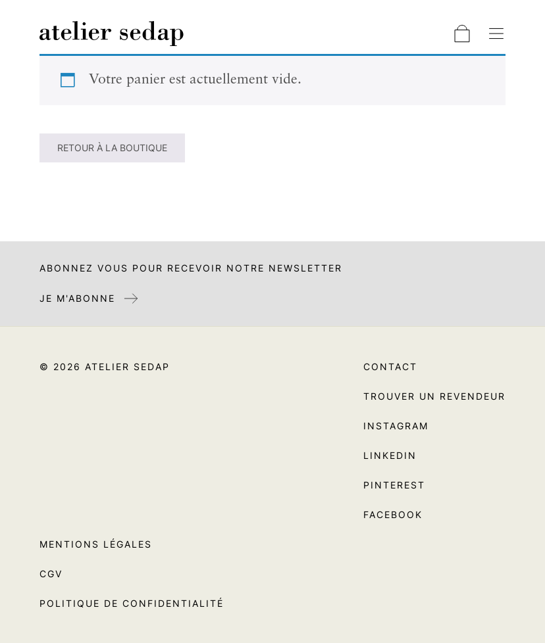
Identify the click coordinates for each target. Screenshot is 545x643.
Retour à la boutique (112, 147)
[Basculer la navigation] (496, 33)
